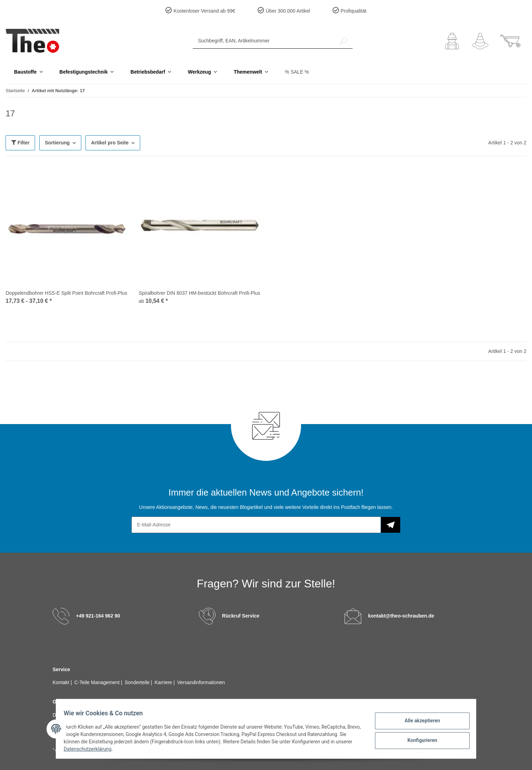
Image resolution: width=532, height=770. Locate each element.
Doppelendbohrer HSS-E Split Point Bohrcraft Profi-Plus (66, 293)
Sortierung (57, 142)
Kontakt (61, 682)
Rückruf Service (241, 615)
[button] (452, 41)
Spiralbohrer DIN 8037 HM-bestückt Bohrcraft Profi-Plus (199, 293)
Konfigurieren (419, 739)
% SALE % (297, 72)
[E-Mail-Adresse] (256, 525)
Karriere (164, 682)
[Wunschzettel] (480, 41)
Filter (20, 142)
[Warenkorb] (510, 41)
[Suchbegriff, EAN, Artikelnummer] (264, 40)
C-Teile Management (97, 682)
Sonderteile (138, 682)
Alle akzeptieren (418, 721)
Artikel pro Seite (110, 142)
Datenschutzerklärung (108, 749)
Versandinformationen (201, 682)
